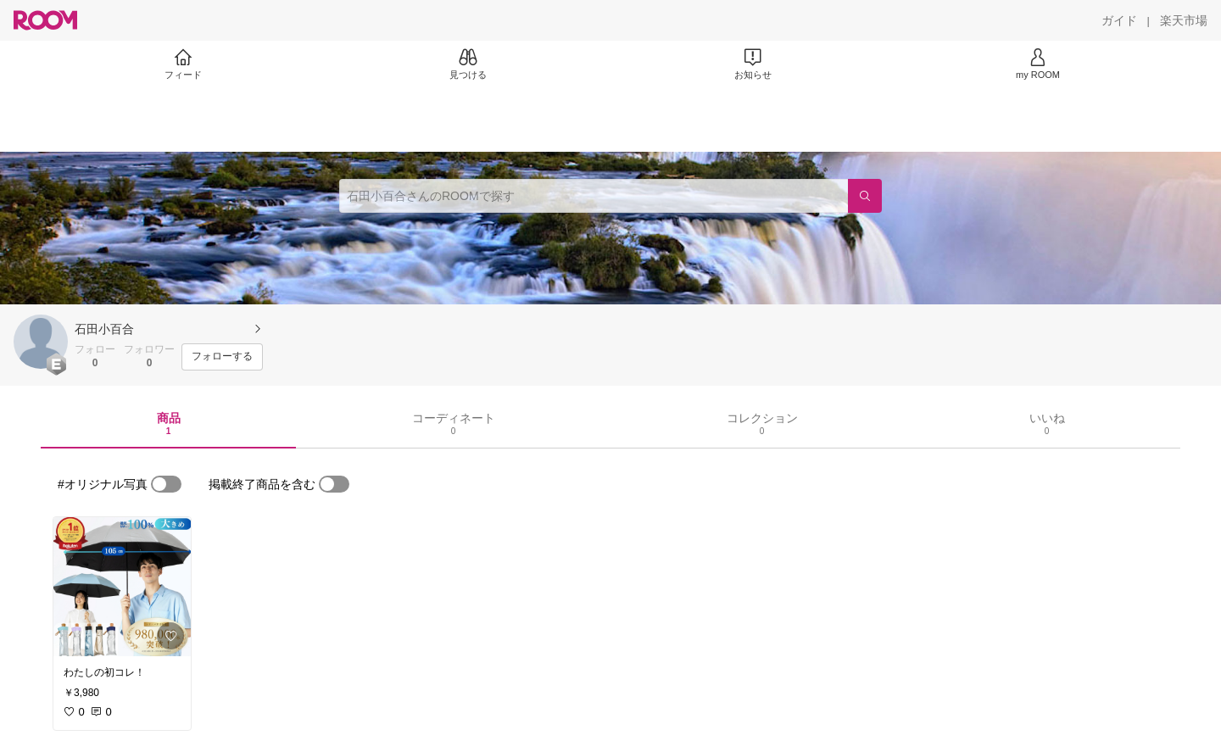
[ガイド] (1119, 20)
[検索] (865, 196)
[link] (122, 586)
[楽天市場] (1183, 20)
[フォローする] (222, 356)
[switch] (166, 484)
